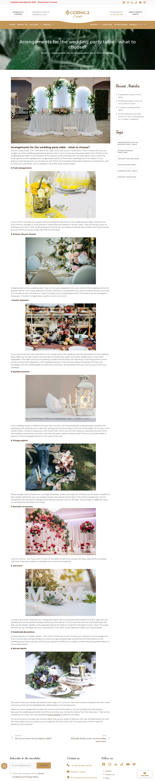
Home (12, 24)
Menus (133, 24)
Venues (47, 24)
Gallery (34, 24)
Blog (106, 778)
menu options (54, 715)
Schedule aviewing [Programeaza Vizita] (18, 13)
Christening (121, 24)
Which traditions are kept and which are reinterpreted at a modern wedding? (131, 116)
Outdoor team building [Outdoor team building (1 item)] (128, 159)
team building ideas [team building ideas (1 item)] (127, 165)
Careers (107, 771)
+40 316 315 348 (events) (79, 765)
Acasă (44, 53)
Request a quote (76, 771)
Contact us (108, 774)
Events (94, 24)
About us (22, 24)
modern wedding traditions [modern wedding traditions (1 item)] (125, 151)
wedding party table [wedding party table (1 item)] (127, 171)
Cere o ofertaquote (135, 13)
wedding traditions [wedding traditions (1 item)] (127, 177)
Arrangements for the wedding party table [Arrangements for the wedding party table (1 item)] (128, 143)
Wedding (107, 24)
